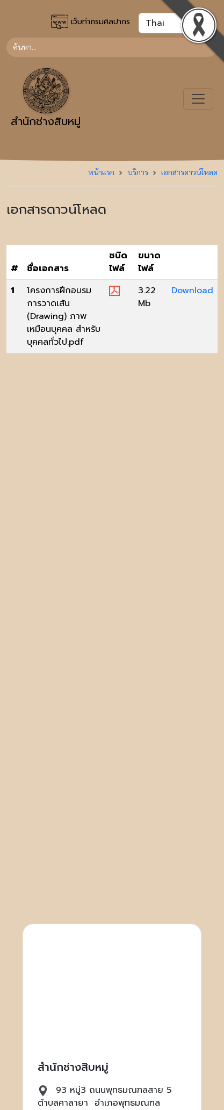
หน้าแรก (101, 172)
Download (192, 290)
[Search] (112, 47)
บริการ (137, 172)
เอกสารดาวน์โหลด (189, 172)
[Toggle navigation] (198, 99)
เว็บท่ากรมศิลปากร (90, 22)
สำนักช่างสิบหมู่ (46, 98)
